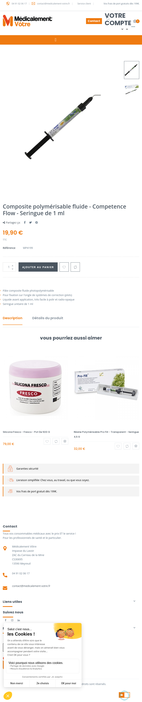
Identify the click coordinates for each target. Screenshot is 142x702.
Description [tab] (12, 318)
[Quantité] (9, 267)
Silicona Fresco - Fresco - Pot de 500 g (26, 432)
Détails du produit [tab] (47, 318)
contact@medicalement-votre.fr (31, 586)
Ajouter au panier (38, 267)
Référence (9, 248)
